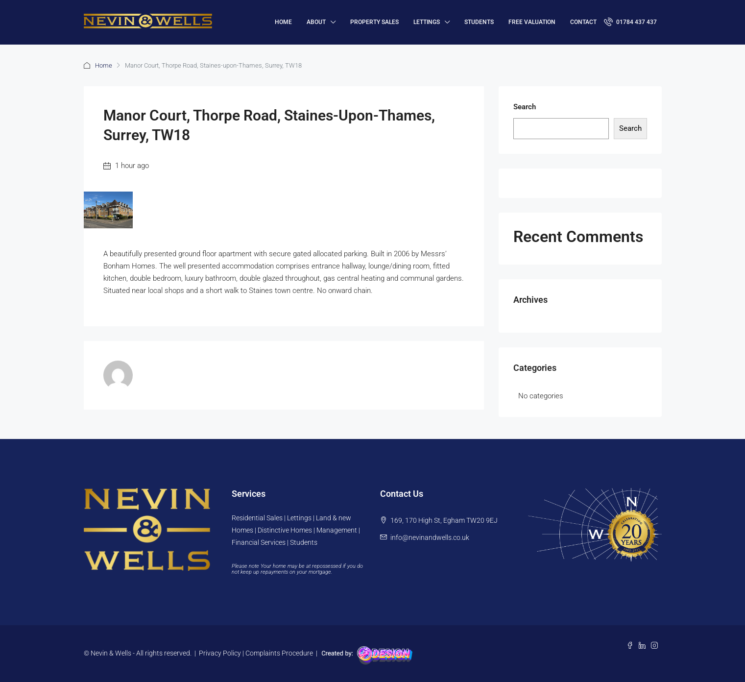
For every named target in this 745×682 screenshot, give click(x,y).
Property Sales (374, 22)
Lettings (426, 22)
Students (479, 22)
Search (524, 106)
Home (103, 65)
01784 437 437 (630, 21)
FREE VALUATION (531, 22)
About (316, 22)
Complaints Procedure (279, 653)
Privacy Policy (220, 653)
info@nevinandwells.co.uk (429, 537)
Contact (583, 22)
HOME (283, 22)
